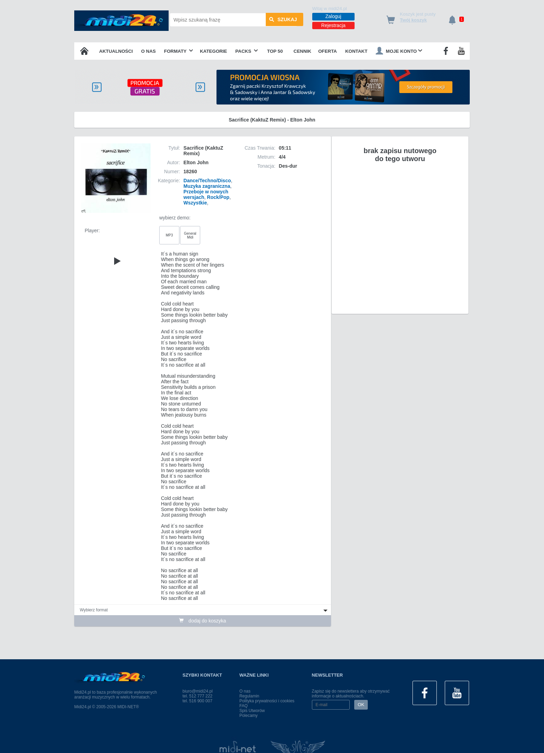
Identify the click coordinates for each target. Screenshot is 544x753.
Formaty (178, 51)
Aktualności (116, 51)
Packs (246, 51)
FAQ (243, 705)
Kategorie (213, 51)
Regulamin (249, 696)
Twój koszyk (413, 20)
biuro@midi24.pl (197, 691)
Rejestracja (333, 25)
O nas (148, 51)
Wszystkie (195, 203)
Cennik (302, 51)
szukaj (283, 20)
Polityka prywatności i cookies (267, 700)
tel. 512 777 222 (197, 696)
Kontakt (356, 51)
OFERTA (327, 51)
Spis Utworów (252, 710)
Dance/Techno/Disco (207, 180)
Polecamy (248, 715)
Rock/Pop (218, 197)
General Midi (190, 235)
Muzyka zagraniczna (207, 186)
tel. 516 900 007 (197, 700)
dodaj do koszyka (202, 621)
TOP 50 (275, 51)
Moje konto (399, 51)
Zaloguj (333, 16)
